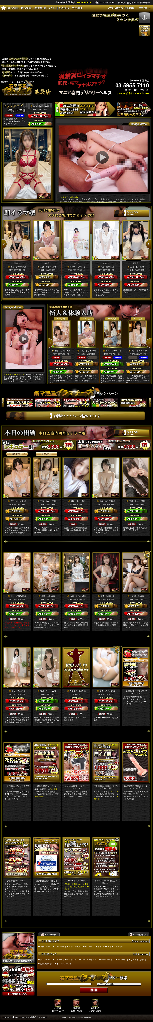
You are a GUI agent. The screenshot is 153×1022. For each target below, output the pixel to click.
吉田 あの (135, 267)
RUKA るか (75, 267)
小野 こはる (60, 351)
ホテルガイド (107, 960)
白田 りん (16, 691)
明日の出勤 (59, 946)
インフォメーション (65, 964)
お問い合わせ (46, 964)
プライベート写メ (88, 960)
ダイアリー (45, 960)
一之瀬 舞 (135, 596)
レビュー (58, 960)
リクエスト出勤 (76, 691)
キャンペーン (103, 946)
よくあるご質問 (137, 960)
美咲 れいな (135, 501)
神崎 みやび (105, 501)
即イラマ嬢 (71, 960)
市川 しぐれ (137, 351)
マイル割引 (118, 946)
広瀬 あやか (75, 596)
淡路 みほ (105, 596)
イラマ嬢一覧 (74, 946)
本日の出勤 (45, 946)
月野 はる (46, 596)
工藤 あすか (38, 106)
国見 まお (75, 501)
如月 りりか (111, 351)
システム (89, 946)
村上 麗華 (105, 267)
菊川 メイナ (105, 691)
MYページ (122, 960)
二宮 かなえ (46, 267)
